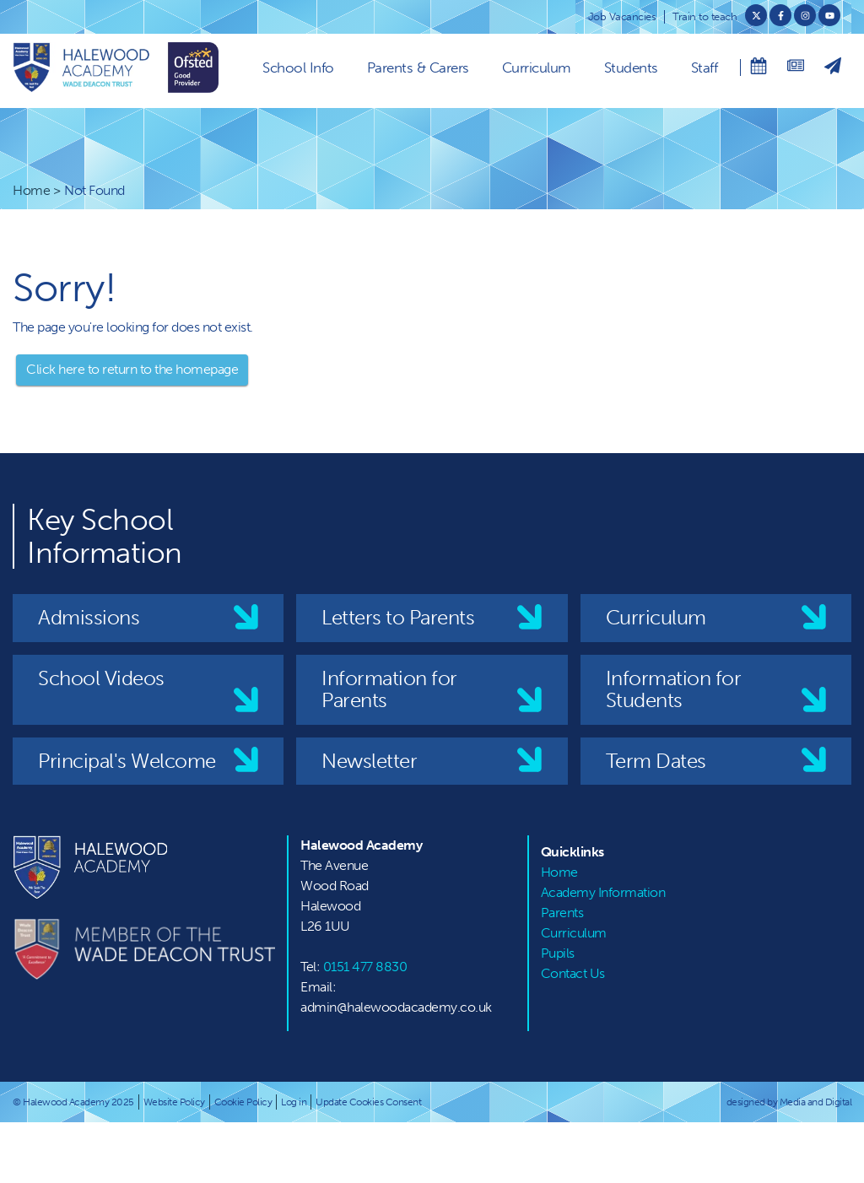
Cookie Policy (243, 1102)
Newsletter (369, 760)
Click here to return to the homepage (132, 369)
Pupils (558, 953)
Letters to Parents (397, 617)
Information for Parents (389, 689)
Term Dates (656, 760)
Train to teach (704, 16)
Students (631, 67)
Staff (704, 67)
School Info (298, 67)
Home (31, 190)
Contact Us (573, 973)
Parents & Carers (418, 67)
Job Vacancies (622, 16)
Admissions (88, 617)
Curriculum (536, 67)
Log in (293, 1102)
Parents (562, 913)
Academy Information (603, 892)
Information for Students (674, 689)
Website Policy (174, 1102)
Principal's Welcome (127, 760)
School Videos (101, 678)
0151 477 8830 (365, 967)
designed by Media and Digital (789, 1102)
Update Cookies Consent (368, 1102)
